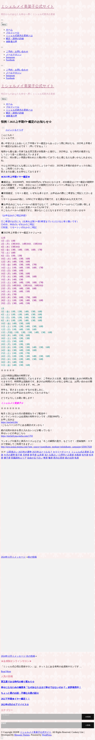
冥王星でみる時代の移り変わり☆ (17, 681)
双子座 (18, 455)
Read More (6, 671)
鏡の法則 (69, 458)
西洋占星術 (58, 458)
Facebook (10, 60)
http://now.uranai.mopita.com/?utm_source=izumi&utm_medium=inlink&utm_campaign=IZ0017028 (46, 447)
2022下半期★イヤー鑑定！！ (15, 699)
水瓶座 (77, 455)
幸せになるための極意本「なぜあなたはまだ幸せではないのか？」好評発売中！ (41, 687)
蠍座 (50, 458)
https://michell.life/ (9, 422)
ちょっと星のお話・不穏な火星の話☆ (20, 693)
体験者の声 (11, 41)
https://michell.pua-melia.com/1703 (17, 436)
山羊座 (40, 455)
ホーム (9, 29)
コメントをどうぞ (14, 130)
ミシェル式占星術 (80, 452)
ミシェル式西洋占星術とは (19, 35)
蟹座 (45, 458)
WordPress (47, 735)
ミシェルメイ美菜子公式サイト (27, 6)
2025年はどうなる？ (42, 452)
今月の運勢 (9, 455)
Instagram (10, 57)
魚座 (76, 458)
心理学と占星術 (66, 455)
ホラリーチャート (62, 452)
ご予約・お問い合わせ (17, 51)
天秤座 (26, 455)
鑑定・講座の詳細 (15, 38)
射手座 (33, 455)
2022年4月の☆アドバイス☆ (15, 704)
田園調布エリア (19, 458)
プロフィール (12, 32)
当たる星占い (51, 455)
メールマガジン (14, 54)
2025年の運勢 (25, 452)
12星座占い (12, 452)
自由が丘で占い (35, 458)
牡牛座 (85, 455)
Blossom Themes (22, 735)
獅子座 (7, 458)
